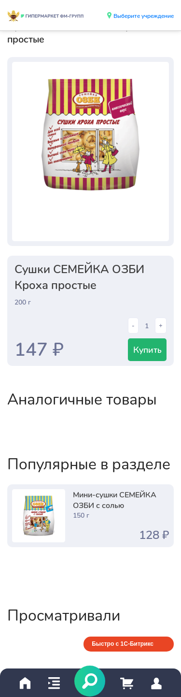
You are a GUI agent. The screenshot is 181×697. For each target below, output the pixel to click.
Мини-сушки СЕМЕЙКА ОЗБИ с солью (114, 499)
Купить (147, 349)
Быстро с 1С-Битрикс (122, 643)
